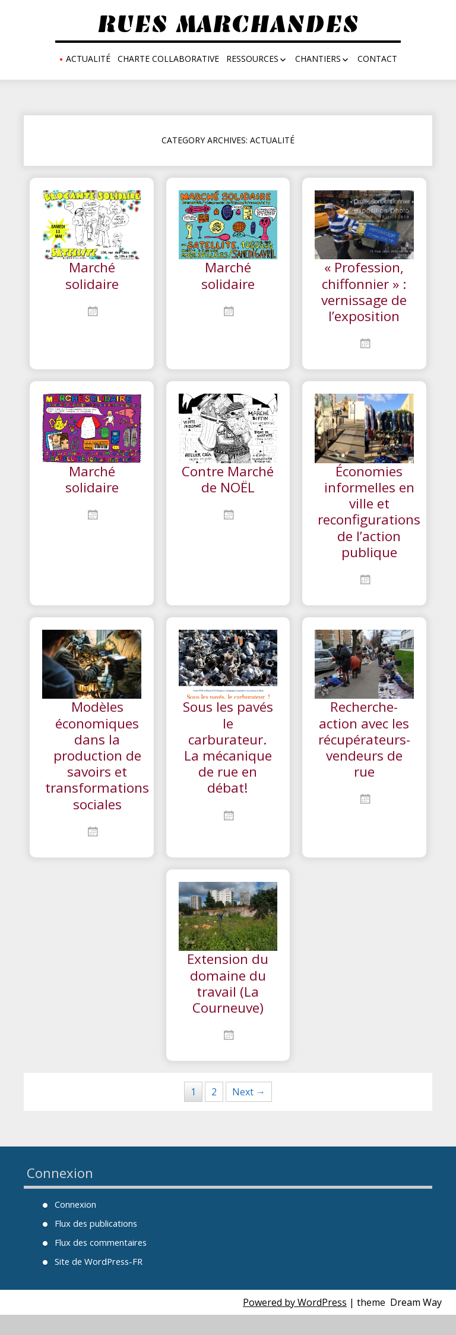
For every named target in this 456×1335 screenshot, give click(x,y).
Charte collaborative (168, 58)
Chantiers (318, 58)
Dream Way (416, 1322)
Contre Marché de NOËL (228, 493)
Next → (248, 1112)
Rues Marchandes (228, 24)
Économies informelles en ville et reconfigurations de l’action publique (373, 518)
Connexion (75, 1224)
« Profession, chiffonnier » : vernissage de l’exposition (364, 293)
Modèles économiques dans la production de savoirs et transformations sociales (99, 768)
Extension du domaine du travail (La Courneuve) (228, 1001)
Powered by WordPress (295, 1322)
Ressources (252, 58)
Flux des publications (94, 1243)
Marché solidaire (91, 276)
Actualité (88, 58)
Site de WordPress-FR (96, 1281)
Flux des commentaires (99, 1262)
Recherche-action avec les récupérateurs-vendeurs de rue (367, 751)
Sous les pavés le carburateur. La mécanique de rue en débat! (227, 760)
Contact (377, 58)
